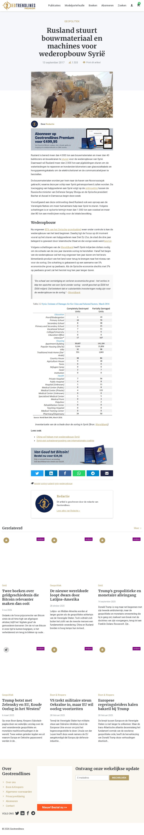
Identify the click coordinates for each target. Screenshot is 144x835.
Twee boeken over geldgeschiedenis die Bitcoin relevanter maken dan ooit (20, 597)
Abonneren (107, 5)
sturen (65, 159)
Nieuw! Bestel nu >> (54, 807)
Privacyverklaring (15, 796)
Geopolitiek (72, 21)
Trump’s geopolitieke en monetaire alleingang (119, 593)
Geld (4, 585)
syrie (57, 483)
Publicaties (54, 5)
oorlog (44, 483)
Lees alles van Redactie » (68, 510)
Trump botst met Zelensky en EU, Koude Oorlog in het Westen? (22, 704)
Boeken (93, 5)
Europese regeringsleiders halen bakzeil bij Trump (118, 704)
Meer (138, 528)
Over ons (11, 782)
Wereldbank (67, 247)
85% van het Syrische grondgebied (63, 229)
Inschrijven (119, 777)
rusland (50, 483)
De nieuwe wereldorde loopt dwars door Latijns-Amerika (69, 595)
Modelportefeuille (75, 5)
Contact (10, 805)
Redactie (50, 124)
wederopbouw (65, 483)
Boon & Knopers (58, 695)
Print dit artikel (92, 62)
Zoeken (122, 5)
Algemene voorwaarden (19, 791)
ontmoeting (91, 188)
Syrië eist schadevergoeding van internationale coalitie (65, 440)
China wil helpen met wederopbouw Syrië (58, 436)
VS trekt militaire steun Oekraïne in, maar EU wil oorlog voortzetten (71, 704)
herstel (37, 483)
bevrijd (107, 241)
